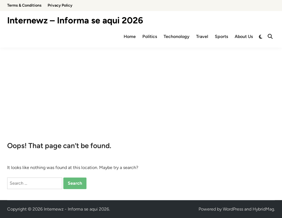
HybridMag (263, 209)
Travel (202, 36)
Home (130, 36)
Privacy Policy (60, 5)
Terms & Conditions (24, 5)
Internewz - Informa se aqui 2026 (76, 209)
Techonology (176, 36)
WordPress (233, 209)
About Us (244, 36)
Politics (149, 36)
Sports (221, 36)
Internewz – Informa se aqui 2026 (75, 20)
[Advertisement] (141, 88)
